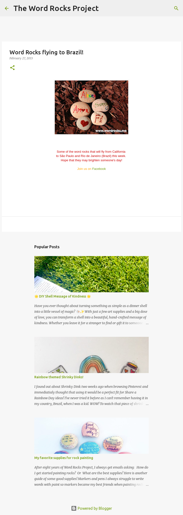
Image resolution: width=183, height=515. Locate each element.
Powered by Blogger (91, 508)
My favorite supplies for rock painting (63, 458)
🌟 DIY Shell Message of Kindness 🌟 (62, 296)
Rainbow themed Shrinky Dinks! (58, 377)
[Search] (105, 8)
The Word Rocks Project (56, 8)
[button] (12, 68)
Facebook (99, 169)
